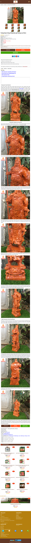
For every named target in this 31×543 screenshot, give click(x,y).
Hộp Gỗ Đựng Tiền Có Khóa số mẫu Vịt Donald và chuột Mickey (22, 453)
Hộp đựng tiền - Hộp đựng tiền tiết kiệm (5, 529)
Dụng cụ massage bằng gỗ (4, 536)
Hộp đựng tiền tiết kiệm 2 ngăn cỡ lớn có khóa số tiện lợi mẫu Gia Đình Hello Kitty (22, 465)
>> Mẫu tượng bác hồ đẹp (5, 74)
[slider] (7, 481)
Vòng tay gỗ (2, 533)
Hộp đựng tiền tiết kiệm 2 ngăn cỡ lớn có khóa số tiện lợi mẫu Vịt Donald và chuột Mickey (8, 465)
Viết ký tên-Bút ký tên (3, 535)
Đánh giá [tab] (5, 68)
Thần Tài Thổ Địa (3, 532)
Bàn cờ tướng (2, 526)
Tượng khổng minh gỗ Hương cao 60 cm (15, 504)
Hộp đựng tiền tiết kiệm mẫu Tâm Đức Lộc (22, 489)
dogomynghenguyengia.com (4, 517)
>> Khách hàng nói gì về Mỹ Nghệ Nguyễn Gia (8, 73)
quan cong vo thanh (5, 47)
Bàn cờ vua (2, 527)
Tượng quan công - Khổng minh (11, 4)
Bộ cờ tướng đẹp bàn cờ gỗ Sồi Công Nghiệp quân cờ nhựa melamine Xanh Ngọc (7, 453)
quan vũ (13, 47)
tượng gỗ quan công (17, 47)
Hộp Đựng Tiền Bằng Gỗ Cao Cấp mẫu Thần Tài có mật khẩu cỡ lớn (22, 478)
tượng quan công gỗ (27, 47)
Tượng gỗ (5, 4)
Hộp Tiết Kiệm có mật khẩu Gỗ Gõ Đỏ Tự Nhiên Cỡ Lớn (7, 490)
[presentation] (2, 504)
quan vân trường (10, 47)
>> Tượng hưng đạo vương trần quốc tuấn (8, 76)
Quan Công (21, 88)
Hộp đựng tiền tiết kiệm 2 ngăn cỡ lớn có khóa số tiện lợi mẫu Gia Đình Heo (8, 478)
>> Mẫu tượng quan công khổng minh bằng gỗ (8, 71)
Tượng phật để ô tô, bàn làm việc (5, 534)
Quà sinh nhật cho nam (4, 46)
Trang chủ (2, 4)
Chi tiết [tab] (2, 68)
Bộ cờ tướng (2, 528)
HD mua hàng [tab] (9, 68)
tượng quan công (22, 47)
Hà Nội (29, 435)
